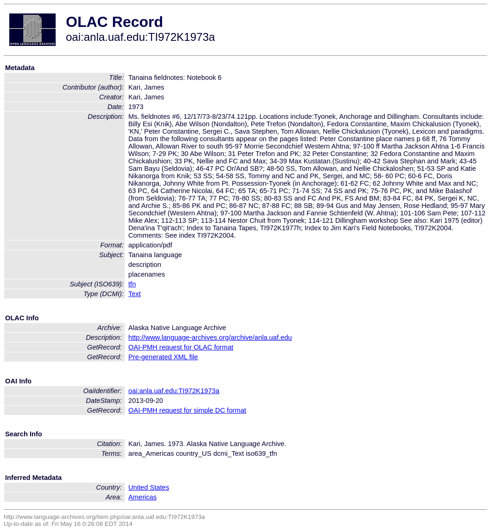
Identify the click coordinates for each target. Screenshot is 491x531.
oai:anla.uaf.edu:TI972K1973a (173, 391)
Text (134, 294)
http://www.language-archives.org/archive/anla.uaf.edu (210, 337)
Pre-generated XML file (163, 357)
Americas (142, 497)
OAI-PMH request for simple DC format (187, 410)
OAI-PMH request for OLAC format (180, 347)
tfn (132, 284)
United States (148, 487)
